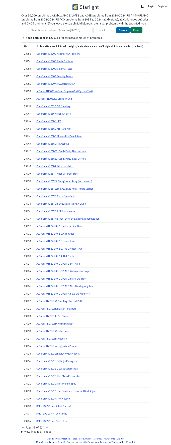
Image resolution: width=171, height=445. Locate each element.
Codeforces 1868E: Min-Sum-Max (53, 128)
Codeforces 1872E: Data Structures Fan (57, 368)
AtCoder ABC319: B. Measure (51, 338)
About (50, 438)
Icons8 (61, 442)
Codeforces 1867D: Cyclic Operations (55, 196)
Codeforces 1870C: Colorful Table (54, 68)
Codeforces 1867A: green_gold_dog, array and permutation (67, 218)
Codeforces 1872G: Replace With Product (58, 353)
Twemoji (104, 442)
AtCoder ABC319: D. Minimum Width (54, 323)
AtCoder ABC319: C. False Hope (52, 331)
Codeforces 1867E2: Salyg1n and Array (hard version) (64, 181)
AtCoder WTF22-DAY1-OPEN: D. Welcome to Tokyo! (63, 271)
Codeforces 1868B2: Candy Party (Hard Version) (61, 151)
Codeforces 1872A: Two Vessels (53, 398)
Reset (136, 30)
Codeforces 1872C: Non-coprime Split (56, 383)
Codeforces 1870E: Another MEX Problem (58, 53)
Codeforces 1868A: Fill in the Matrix (54, 166)
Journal (98, 438)
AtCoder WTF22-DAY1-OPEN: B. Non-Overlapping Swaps (66, 286)
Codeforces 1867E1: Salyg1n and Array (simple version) (65, 188)
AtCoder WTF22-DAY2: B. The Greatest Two (59, 248)
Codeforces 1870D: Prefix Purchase (54, 61)
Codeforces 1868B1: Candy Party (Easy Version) (61, 158)
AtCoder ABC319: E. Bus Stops (52, 316)
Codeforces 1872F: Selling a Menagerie (56, 361)
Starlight (89, 7)
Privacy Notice (62, 438)
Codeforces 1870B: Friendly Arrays (54, 76)
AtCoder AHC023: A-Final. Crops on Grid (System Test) (64, 91)
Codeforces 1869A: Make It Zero (53, 113)
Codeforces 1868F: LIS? (48, 121)
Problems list (85, 438)
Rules (74, 438)
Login (151, 6)
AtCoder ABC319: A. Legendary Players (56, 346)
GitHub (120, 438)
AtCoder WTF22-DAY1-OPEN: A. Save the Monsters (63, 293)
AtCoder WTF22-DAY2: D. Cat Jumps (55, 233)
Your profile (109, 438)
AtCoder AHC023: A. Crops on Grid (54, 98)
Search (123, 30)
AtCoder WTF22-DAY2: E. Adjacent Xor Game (59, 226)
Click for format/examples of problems (64, 37)
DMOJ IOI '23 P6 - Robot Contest (53, 406)
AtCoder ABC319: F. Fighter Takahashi (56, 308)
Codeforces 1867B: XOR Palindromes (55, 211)
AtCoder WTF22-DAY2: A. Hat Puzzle (55, 256)
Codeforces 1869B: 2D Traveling (53, 106)
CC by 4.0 (130, 442)
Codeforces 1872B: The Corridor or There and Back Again (66, 391)
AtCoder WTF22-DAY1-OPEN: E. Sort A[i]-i (58, 263)
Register (162, 6)
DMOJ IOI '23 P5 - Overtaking (51, 413)
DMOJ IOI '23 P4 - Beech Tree (51, 421)
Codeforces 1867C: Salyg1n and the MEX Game (61, 203)
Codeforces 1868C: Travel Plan (52, 143)
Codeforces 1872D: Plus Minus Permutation (58, 376)
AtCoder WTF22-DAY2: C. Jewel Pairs (55, 241)
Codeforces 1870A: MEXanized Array (55, 83)
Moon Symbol (43, 442)
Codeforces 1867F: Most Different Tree (57, 173)
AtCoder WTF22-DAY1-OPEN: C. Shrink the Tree (61, 278)
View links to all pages (37, 431)
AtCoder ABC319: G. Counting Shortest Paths (59, 301)
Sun (68, 442)
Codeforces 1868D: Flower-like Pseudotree (59, 136)
